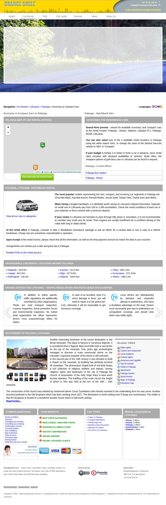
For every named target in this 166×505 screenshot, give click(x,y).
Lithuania (34, 106)
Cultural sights (126, 357)
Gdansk (64, 276)
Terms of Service (10, 487)
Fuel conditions (11, 431)
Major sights (125, 347)
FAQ (45, 16)
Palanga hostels (127, 373)
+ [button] (8, 127)
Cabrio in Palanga (95, 417)
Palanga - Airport (94, 178)
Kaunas (64, 270)
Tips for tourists (127, 364)
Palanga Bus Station (96, 173)
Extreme (78, 16)
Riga (62, 273)
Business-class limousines (98, 425)
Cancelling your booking (14, 424)
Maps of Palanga (127, 380)
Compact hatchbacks (96, 420)
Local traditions (127, 354)
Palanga (46, 106)
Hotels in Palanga (128, 367)
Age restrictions (11, 433)
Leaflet (37, 172)
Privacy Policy (23, 487)
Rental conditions (12, 417)
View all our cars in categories (21, 216)
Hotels (12, 16)
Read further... (13, 401)
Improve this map (73, 172)
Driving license (11, 440)
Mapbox (47, 172)
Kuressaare (118, 273)
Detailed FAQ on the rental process (24, 252)
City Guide (61, 16)
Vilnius (116, 276)
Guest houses (126, 376)
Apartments (125, 370)
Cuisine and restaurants (130, 351)
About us (34, 487)
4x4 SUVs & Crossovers (97, 430)
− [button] (8, 132)
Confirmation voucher (13, 426)
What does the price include (16, 442)
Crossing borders (12, 428)
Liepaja (11, 273)
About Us (111, 16)
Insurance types (11, 437)
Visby (115, 270)
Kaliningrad (13, 276)
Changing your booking (14, 422)
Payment (8, 419)
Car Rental (28, 16)
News (94, 16)
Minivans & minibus (96, 428)
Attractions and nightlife (130, 360)
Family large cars (95, 422)
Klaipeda (12, 270)
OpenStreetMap (59, 172)
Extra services (10, 435)
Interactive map (127, 383)
